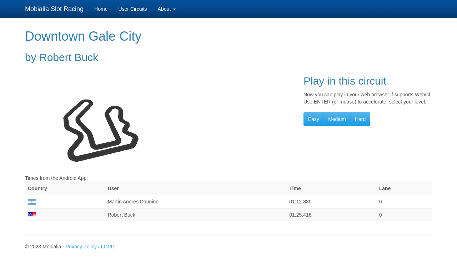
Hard (360, 119)
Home (100, 9)
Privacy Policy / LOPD (90, 246)
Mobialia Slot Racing (54, 8)
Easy (313, 119)
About (167, 9)
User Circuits (132, 9)
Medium (337, 119)
